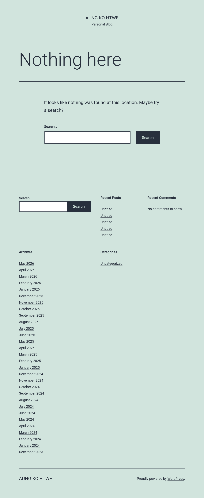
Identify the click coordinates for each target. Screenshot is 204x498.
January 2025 (29, 367)
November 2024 (31, 380)
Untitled (106, 209)
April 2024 (27, 426)
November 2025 (31, 302)
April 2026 (27, 270)
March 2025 (28, 354)
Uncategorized (111, 263)
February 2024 (30, 439)
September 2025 (31, 315)
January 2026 (29, 289)
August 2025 (28, 322)
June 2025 (27, 335)
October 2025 (29, 309)
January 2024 (29, 445)
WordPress (176, 479)
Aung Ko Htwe (102, 18)
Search (24, 198)
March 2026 (28, 276)
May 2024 (26, 419)
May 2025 (26, 341)
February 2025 (30, 361)
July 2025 (26, 328)
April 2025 (27, 348)
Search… (50, 127)
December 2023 (31, 452)
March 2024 (28, 432)
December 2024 (31, 374)
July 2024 (26, 406)
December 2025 (31, 296)
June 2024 (27, 413)
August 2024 (28, 400)
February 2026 (30, 283)
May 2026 (26, 263)
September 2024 (31, 393)
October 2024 (29, 387)
